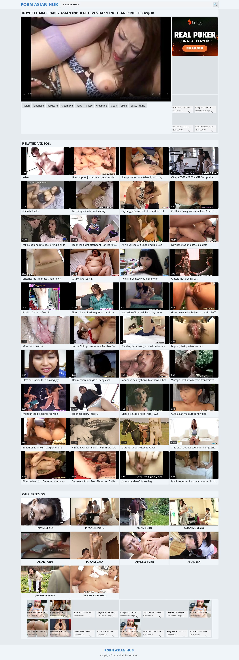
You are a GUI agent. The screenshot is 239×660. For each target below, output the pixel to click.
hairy (79, 105)
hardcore (52, 105)
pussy (89, 105)
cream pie (67, 105)
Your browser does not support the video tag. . (96, 59)
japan (114, 105)
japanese (38, 105)
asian (27, 105)
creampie (101, 105)
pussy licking (138, 105)
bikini (124, 105)
